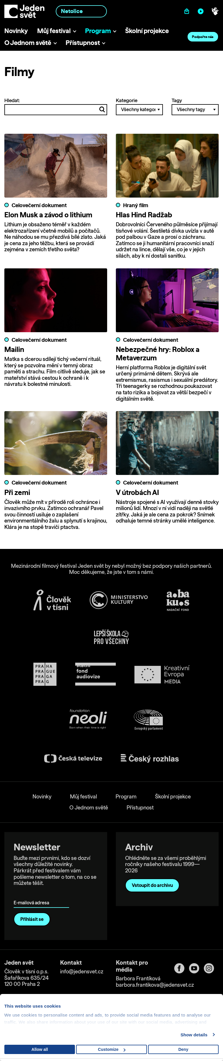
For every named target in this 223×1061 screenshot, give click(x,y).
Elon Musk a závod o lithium (48, 215)
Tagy (195, 106)
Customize (111, 1049)
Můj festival (54, 30)
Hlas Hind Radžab (144, 215)
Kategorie (139, 106)
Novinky (16, 30)
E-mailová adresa (33, 894)
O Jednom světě (27, 42)
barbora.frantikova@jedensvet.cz (155, 985)
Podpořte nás (202, 37)
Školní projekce (147, 30)
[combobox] (81, 11)
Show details (194, 1034)
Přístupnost (83, 42)
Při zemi (17, 492)
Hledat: (55, 106)
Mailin (14, 349)
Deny (183, 1049)
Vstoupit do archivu (152, 885)
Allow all (39, 1049)
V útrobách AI (137, 492)
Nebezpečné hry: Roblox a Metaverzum (157, 353)
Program (98, 30)
